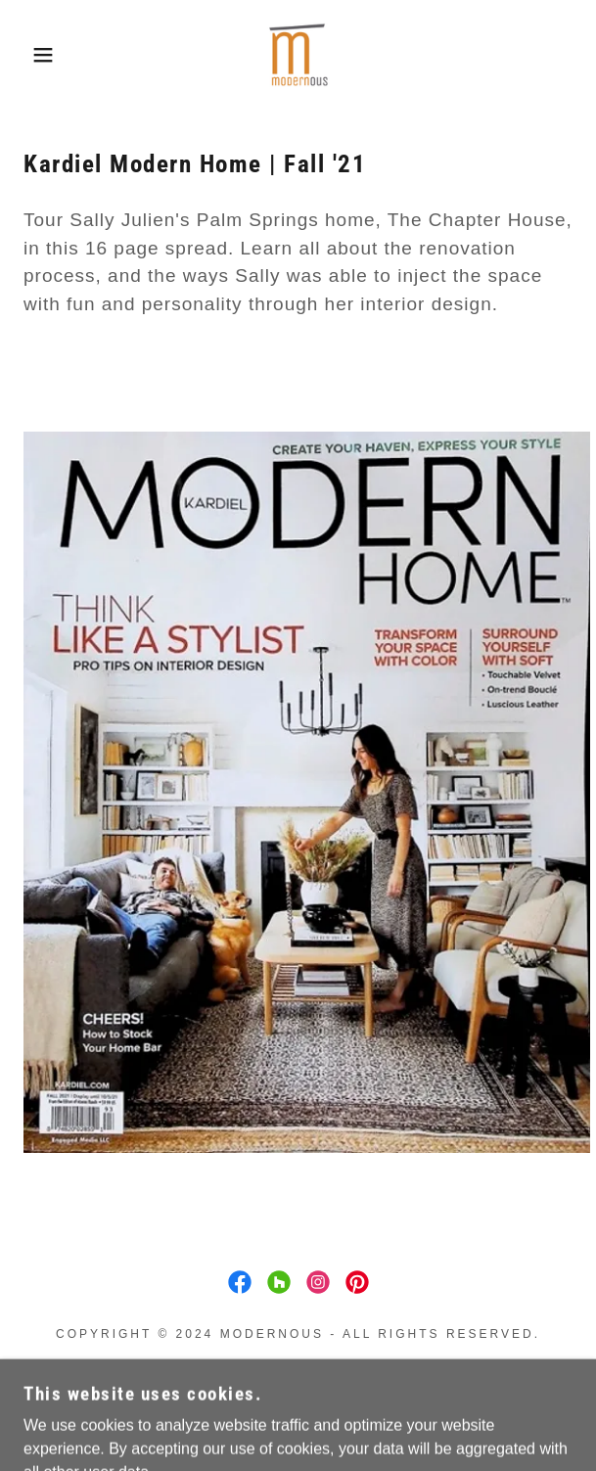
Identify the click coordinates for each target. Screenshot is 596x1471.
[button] (40, 54)
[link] (298, 55)
